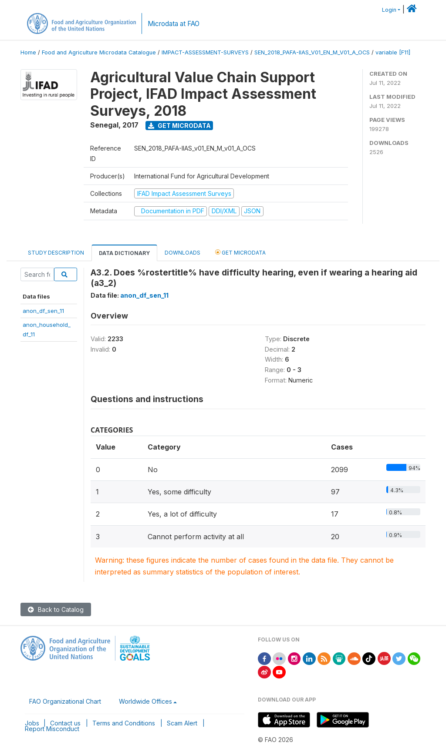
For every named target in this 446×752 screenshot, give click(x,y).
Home (28, 52)
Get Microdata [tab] (240, 252)
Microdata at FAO (173, 24)
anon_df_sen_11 (43, 310)
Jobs (32, 723)
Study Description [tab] (56, 252)
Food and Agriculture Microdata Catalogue (99, 52)
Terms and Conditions (123, 723)
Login (389, 10)
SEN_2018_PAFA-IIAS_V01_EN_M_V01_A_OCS (312, 52)
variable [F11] (392, 52)
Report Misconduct (52, 728)
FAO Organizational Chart (65, 701)
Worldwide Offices (145, 701)
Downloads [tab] (182, 252)
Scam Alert (182, 723)
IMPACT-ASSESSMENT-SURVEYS (205, 52)
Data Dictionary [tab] (124, 253)
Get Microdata (179, 125)
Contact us (65, 723)
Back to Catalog (56, 609)
